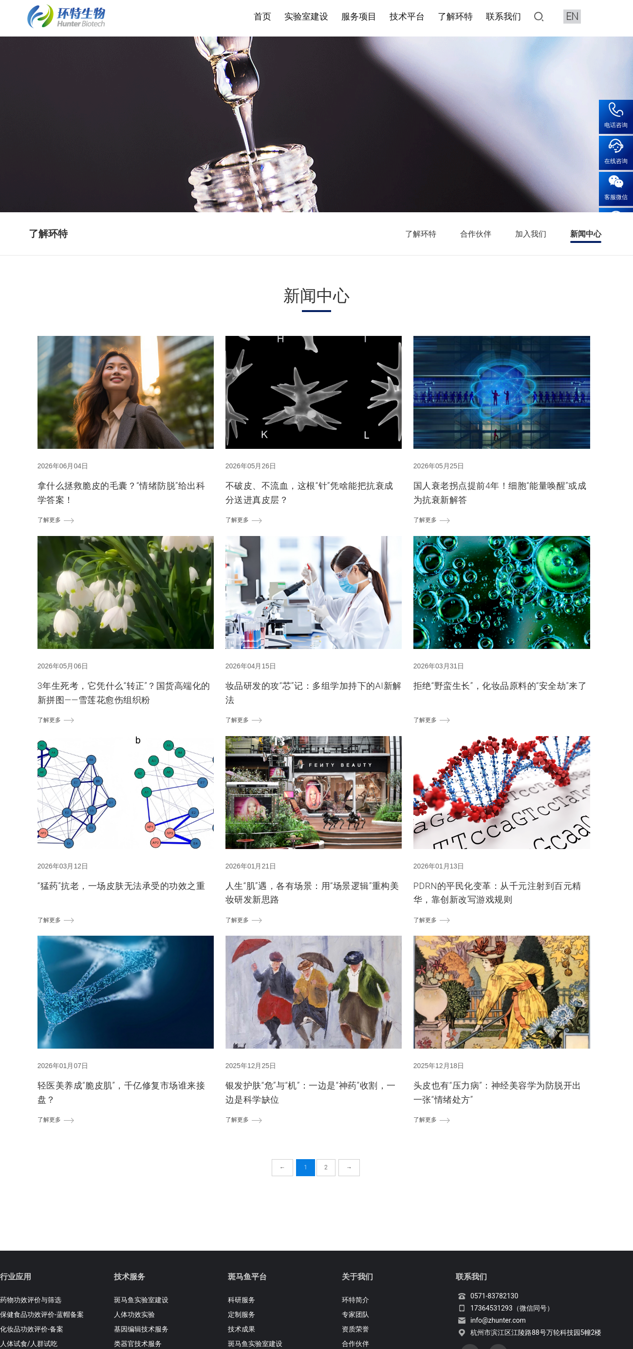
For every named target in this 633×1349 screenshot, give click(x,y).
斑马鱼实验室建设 (141, 1299)
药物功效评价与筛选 (30, 1299)
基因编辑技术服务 (141, 1328)
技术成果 (241, 1328)
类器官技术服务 (138, 1343)
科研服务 (241, 1299)
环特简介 (355, 1299)
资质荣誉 (355, 1328)
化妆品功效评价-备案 (31, 1328)
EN (572, 16)
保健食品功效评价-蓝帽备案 (42, 1314)
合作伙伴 (355, 1343)
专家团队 (355, 1314)
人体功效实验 (134, 1314)
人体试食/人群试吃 (28, 1343)
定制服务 (241, 1314)
